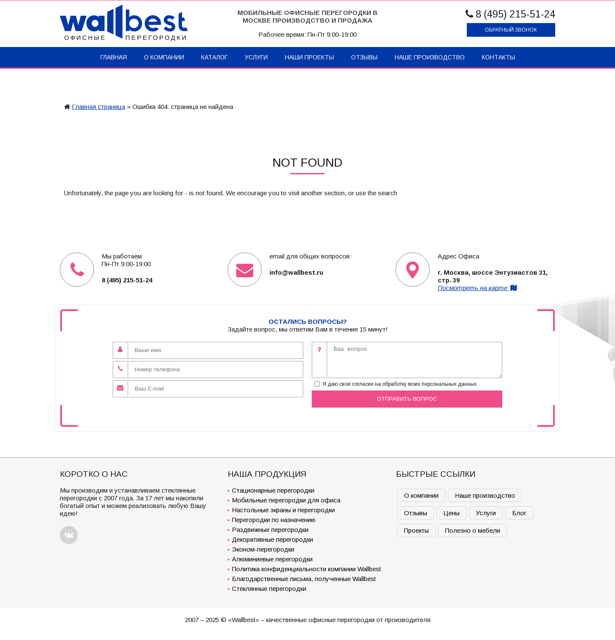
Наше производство (430, 57)
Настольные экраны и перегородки (283, 510)
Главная (113, 57)
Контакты (498, 57)
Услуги (256, 57)
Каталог (214, 57)
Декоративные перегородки (272, 539)
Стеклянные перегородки (269, 588)
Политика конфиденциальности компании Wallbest (306, 568)
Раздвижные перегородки (270, 529)
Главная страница (98, 106)
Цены (451, 513)
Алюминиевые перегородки (272, 559)
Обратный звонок (511, 30)
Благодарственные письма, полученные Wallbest (304, 578)
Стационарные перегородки (273, 490)
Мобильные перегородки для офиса (286, 500)
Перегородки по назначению (274, 519)
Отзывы (364, 57)
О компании (164, 57)
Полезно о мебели (472, 530)
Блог (519, 513)
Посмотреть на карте (478, 287)
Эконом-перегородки (263, 549)
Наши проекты (309, 57)
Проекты (416, 530)
